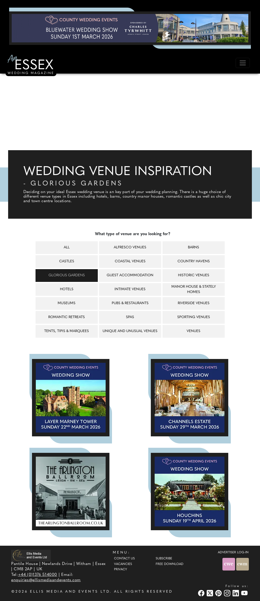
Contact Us (124, 558)
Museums (66, 303)
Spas (130, 317)
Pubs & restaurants (130, 303)
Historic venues (193, 275)
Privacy (120, 569)
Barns (193, 247)
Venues (193, 331)
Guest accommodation (130, 275)
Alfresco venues (130, 247)
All (67, 247)
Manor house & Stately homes (193, 289)
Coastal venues (130, 261)
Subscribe (164, 558)
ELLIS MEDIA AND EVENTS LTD (70, 592)
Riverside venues (193, 303)
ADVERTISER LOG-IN (233, 552)
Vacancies (123, 564)
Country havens (193, 261)
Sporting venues (193, 317)
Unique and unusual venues (130, 331)
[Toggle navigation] (243, 63)
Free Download (169, 564)
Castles (66, 261)
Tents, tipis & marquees (66, 331)
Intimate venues (130, 289)
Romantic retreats (66, 317)
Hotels (66, 289)
